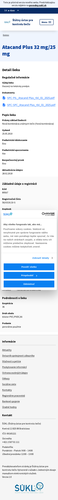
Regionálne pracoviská (13, 395)
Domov (6, 35)
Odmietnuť (29, 284)
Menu (47, 22)
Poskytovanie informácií (14, 367)
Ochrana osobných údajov (15, 372)
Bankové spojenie (11, 401)
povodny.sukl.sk (37, 5)
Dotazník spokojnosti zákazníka (18, 355)
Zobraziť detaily (40, 258)
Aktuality (6, 349)
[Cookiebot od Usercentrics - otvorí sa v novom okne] (42, 214)
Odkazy (6, 378)
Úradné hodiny (9, 407)
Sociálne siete (9, 384)
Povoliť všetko (29, 267)
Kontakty (7, 389)
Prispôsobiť (29, 275)
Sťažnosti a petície (11, 361)
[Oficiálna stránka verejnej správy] (14, 10)
